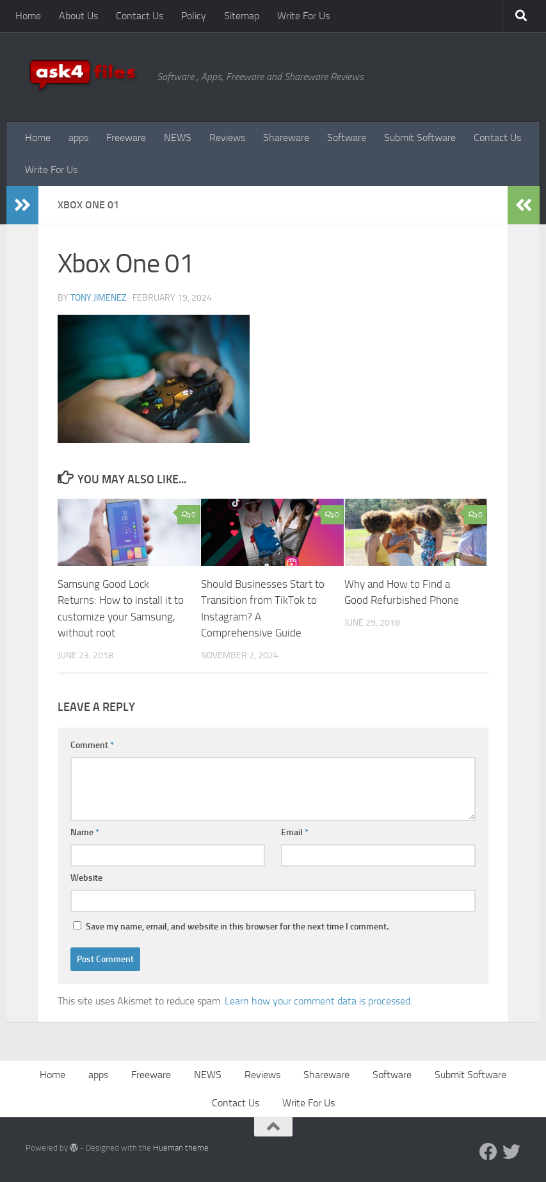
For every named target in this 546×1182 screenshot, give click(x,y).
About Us (78, 16)
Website (86, 877)
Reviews (227, 137)
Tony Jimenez (98, 297)
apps (78, 137)
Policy (193, 16)
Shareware (286, 137)
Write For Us (303, 16)
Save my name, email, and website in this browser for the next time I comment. (237, 926)
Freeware (126, 137)
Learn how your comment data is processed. (318, 1001)
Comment (92, 745)
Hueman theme (181, 1148)
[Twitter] (511, 1152)
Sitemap (241, 16)
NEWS (177, 137)
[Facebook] (488, 1152)
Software (346, 137)
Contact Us (139, 16)
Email (295, 832)
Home (28, 16)
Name (84, 832)
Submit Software (420, 137)
